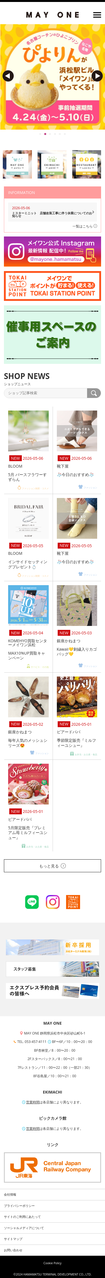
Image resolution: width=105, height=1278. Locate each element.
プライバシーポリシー (19, 1206)
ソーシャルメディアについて (24, 1228)
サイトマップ (13, 1239)
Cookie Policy (52, 1263)
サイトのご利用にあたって (22, 1217)
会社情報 (10, 1194)
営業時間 (32, 1102)
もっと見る (52, 866)
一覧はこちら (85, 226)
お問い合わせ (13, 1250)
